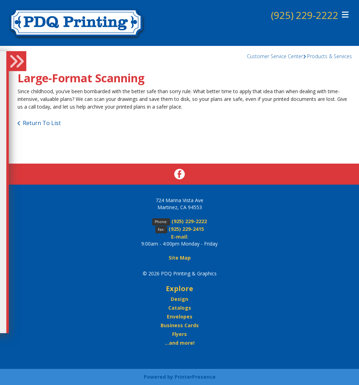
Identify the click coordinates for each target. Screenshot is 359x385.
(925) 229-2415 (186, 229)
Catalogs (179, 307)
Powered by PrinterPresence (180, 376)
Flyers (179, 334)
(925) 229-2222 (304, 15)
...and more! (180, 342)
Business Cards (180, 325)
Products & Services (329, 56)
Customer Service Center (275, 56)
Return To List (42, 123)
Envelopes (179, 316)
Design (179, 299)
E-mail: (179, 236)
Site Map (180, 257)
